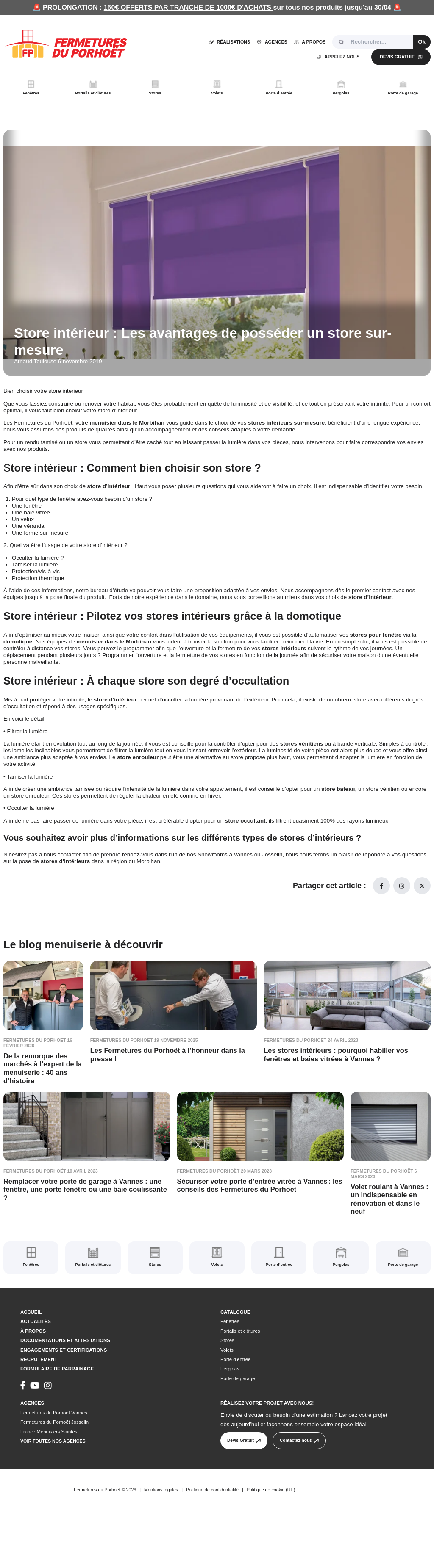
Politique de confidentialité (212, 1521)
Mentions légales (161, 1521)
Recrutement (38, 1384)
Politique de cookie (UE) (271, 1521)
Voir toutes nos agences (53, 1466)
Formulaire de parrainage (57, 1394)
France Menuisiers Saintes (48, 1457)
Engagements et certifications (63, 1375)
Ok (422, 42)
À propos (33, 1356)
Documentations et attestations (65, 1365)
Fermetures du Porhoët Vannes (53, 1438)
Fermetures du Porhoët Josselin (54, 1447)
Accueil (31, 1337)
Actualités (35, 1347)
